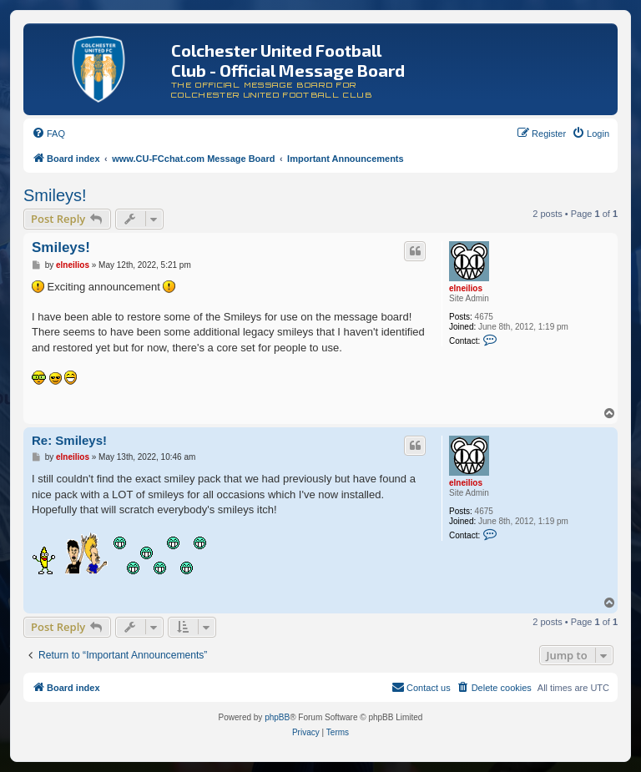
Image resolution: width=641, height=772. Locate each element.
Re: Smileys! (69, 440)
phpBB (277, 717)
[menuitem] (48, 134)
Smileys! (55, 195)
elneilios (465, 288)
